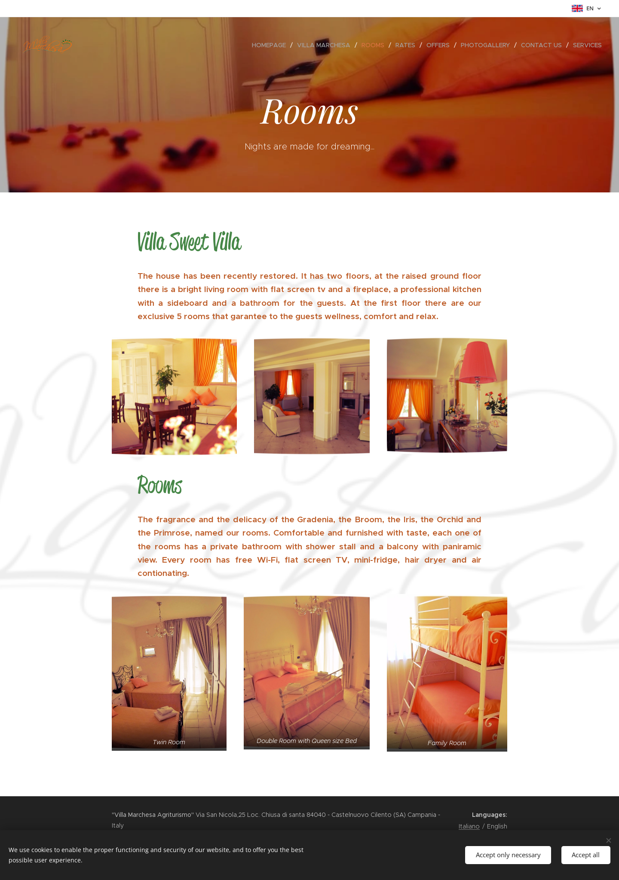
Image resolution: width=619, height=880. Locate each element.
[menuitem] (271, 45)
